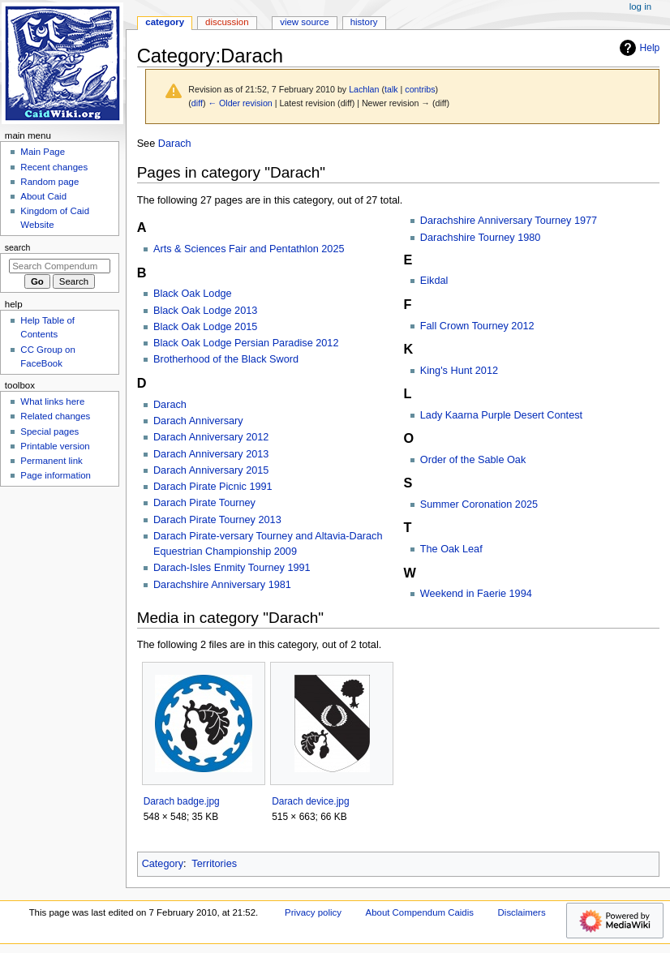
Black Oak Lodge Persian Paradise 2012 (246, 343)
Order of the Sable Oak (473, 460)
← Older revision (240, 103)
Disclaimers (522, 912)
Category (162, 863)
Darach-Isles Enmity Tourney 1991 (232, 567)
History (364, 22)
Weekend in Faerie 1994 (476, 593)
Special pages (49, 431)
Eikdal (434, 280)
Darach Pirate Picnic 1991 (213, 486)
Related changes (55, 416)
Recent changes (54, 167)
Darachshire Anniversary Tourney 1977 (508, 220)
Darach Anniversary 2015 (210, 470)
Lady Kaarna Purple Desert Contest (501, 415)
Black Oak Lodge (192, 293)
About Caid (43, 196)
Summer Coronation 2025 (479, 504)
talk (391, 89)
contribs (420, 89)
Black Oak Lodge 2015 (205, 327)
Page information (55, 475)
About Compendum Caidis (420, 912)
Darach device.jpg (310, 801)
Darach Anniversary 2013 (210, 454)
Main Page (42, 152)
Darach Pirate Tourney (204, 503)
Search (18, 247)
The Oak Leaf (451, 549)
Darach (174, 143)
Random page (49, 182)
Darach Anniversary (198, 421)
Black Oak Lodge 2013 (205, 310)
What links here (52, 401)
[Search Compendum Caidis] (59, 266)
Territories (214, 863)
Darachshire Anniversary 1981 (222, 584)
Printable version (54, 446)
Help (638, 48)
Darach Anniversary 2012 (210, 437)
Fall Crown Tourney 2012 (477, 326)
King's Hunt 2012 (459, 370)
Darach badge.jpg (182, 801)
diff (197, 103)
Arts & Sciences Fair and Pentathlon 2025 (249, 249)
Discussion (226, 22)
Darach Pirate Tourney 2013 (217, 520)
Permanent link (51, 461)
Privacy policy (313, 912)
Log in (640, 6)
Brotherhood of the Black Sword (225, 359)
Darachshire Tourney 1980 (480, 237)
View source (304, 22)
